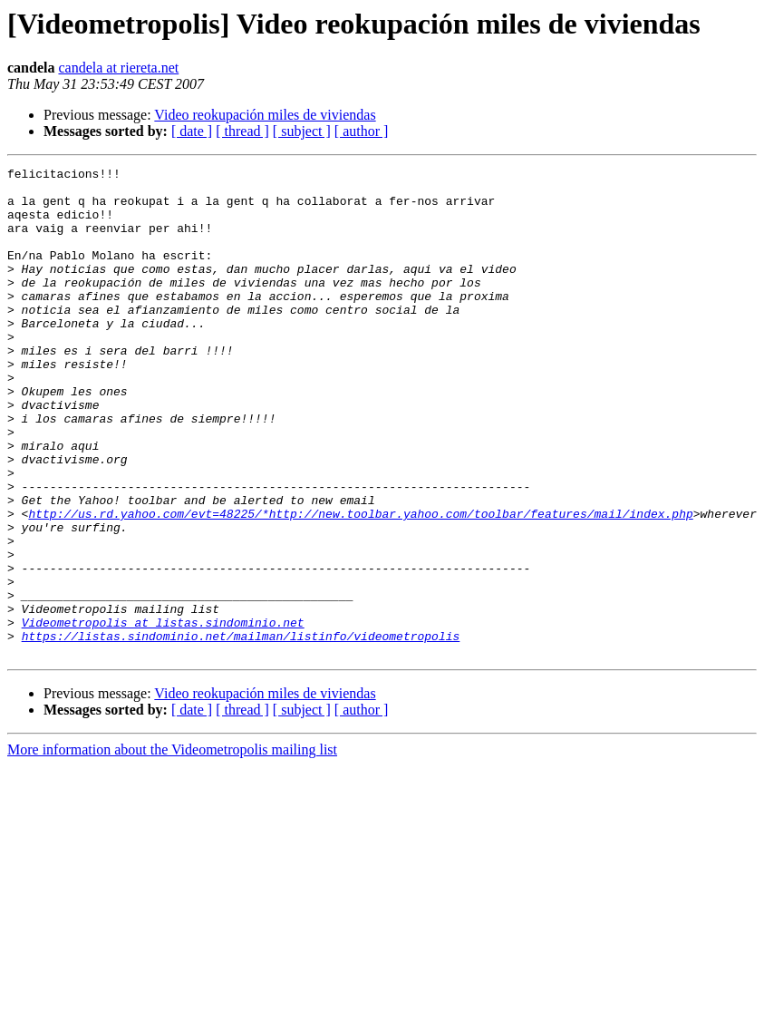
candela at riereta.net (118, 67)
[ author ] (361, 131)
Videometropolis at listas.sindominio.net (163, 714)
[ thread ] (242, 131)
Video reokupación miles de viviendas (264, 114)
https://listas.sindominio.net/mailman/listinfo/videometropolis (241, 731)
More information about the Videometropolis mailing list (172, 847)
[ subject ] (302, 131)
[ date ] (191, 131)
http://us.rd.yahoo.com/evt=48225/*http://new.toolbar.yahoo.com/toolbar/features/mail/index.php (360, 584)
